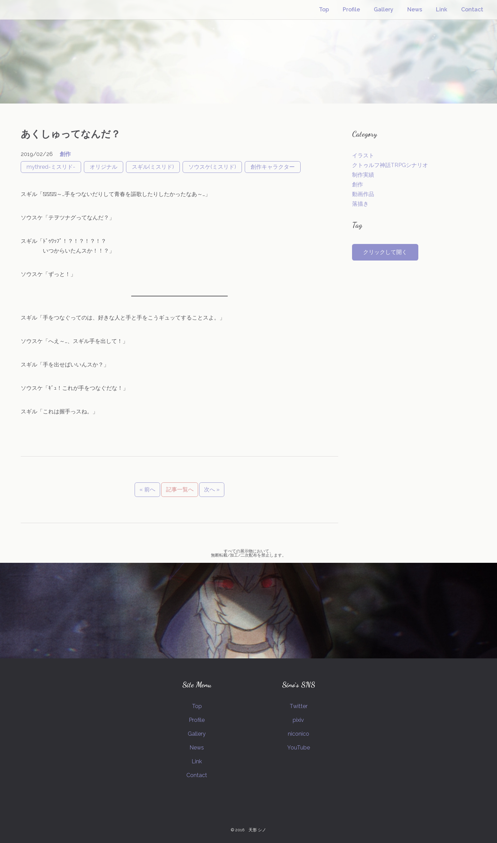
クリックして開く (385, 252)
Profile (351, 9)
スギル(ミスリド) (153, 167)
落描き (360, 203)
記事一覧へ (180, 489)
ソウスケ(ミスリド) (212, 167)
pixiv (298, 720)
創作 (65, 154)
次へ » (212, 489)
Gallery (383, 9)
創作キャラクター (273, 167)
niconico (298, 734)
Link (441, 9)
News (414, 9)
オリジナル (103, 167)
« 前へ (147, 489)
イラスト (363, 155)
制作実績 (363, 174)
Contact (472, 9)
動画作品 (363, 194)
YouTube (298, 747)
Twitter (299, 706)
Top (324, 9)
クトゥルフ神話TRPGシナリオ (390, 165)
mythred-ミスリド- (51, 167)
